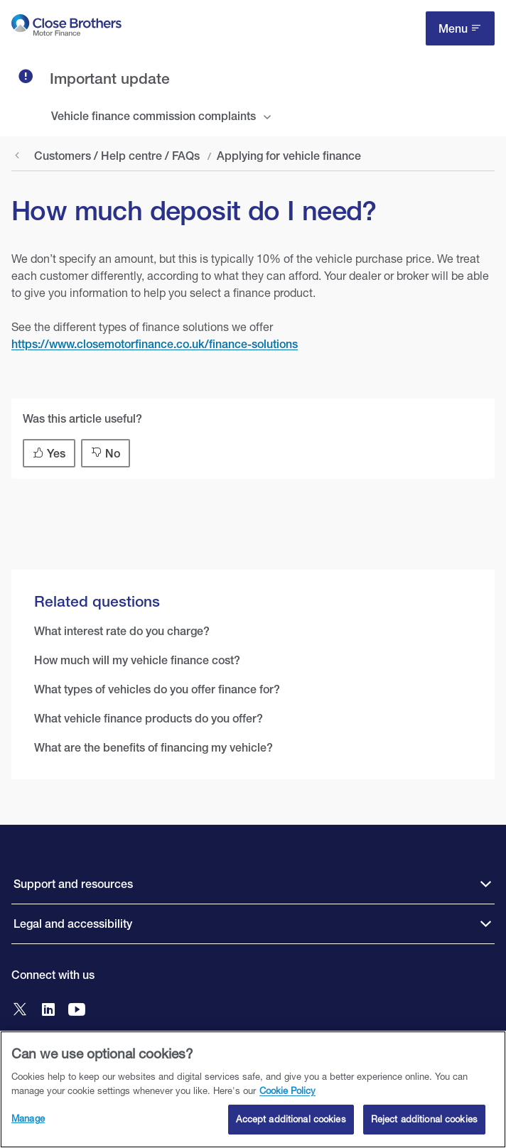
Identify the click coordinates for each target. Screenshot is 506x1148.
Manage (28, 1119)
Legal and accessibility (73, 924)
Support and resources (73, 884)
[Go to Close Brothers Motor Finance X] (19, 1010)
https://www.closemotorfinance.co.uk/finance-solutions (154, 344)
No (112, 453)
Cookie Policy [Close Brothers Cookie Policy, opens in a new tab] (287, 1090)
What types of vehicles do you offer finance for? (157, 689)
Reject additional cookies (424, 1119)
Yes (56, 453)
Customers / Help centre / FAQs (117, 156)
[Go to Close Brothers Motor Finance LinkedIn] (48, 1010)
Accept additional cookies (290, 1119)
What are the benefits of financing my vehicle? (153, 747)
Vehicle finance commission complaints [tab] (153, 116)
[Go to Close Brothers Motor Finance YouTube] (76, 1010)
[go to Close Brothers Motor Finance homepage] (66, 28)
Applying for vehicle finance (289, 156)
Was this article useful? (82, 419)
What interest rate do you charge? (122, 631)
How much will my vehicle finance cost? (137, 660)
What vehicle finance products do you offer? (148, 718)
